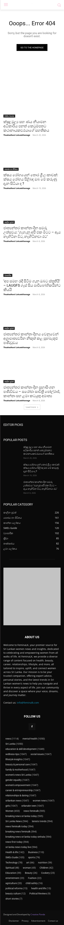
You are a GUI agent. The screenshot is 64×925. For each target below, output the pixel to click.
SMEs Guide (9, 116)
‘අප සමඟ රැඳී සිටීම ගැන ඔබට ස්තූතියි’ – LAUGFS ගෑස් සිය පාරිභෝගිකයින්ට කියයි (32, 285)
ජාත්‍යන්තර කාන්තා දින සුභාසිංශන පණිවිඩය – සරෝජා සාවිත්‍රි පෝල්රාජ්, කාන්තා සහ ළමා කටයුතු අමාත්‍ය (31, 391)
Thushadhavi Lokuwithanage (16, 135)
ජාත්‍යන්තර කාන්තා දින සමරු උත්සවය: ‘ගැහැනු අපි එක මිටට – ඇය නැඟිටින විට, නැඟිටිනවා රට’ (32, 232)
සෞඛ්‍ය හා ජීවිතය (11, 169)
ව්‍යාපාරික (7, 275)
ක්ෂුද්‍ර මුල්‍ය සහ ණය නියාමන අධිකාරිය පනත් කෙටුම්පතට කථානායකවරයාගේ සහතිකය (26, 126)
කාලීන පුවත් (9, 222)
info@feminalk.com (28, 702)
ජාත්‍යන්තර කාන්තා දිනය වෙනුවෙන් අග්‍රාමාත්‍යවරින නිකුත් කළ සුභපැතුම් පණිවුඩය (31, 338)
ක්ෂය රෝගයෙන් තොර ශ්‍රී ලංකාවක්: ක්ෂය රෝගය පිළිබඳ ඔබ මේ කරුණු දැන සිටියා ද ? (30, 179)
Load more (32, 407)
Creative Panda (38, 914)
